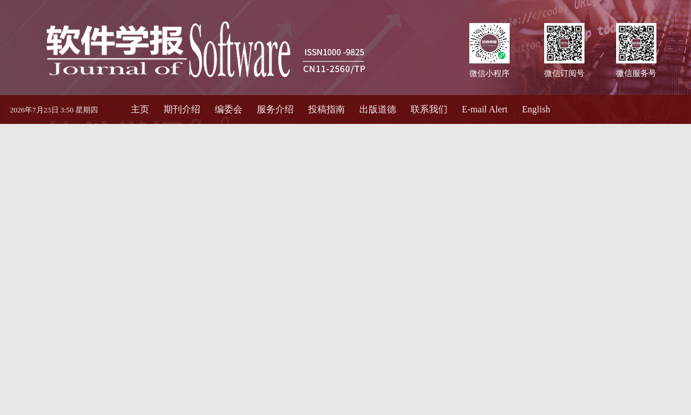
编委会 (228, 109)
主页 (140, 109)
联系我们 (429, 109)
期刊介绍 (182, 109)
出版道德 (377, 109)
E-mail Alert (485, 109)
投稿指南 (326, 109)
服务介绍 (275, 109)
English (536, 109)
